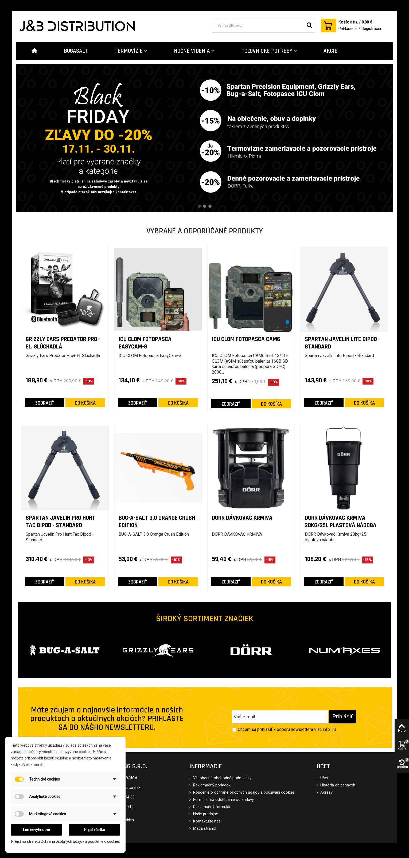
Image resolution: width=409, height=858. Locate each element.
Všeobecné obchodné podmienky (221, 778)
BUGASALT (76, 50)
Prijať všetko (94, 830)
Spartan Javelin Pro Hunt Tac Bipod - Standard (60, 521)
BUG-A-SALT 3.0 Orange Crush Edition (157, 521)
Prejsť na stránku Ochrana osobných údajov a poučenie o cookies (65, 841)
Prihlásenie (347, 28)
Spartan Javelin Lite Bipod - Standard (342, 343)
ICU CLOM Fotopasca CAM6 (246, 339)
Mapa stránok (204, 828)
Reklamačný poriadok (211, 785)
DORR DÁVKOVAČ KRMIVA (242, 518)
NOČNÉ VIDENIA (192, 50)
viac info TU (325, 729)
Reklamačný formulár (211, 807)
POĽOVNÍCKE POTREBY (266, 50)
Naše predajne (205, 814)
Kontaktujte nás (206, 821)
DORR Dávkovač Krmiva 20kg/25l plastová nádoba (340, 521)
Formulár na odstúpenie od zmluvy (223, 799)
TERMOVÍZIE (129, 50)
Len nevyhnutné (36, 830)
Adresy (326, 792)
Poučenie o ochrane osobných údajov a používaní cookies (243, 792)
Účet (323, 778)
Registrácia (371, 28)
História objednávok (337, 785)
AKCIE (330, 50)
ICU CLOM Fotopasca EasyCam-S (145, 343)
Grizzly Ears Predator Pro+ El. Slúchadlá (63, 343)
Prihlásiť (342, 716)
